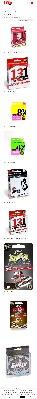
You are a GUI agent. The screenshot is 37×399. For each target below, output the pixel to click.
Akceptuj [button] (22, 397)
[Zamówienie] (25, 20)
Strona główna (7, 11)
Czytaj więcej (29, 397)
